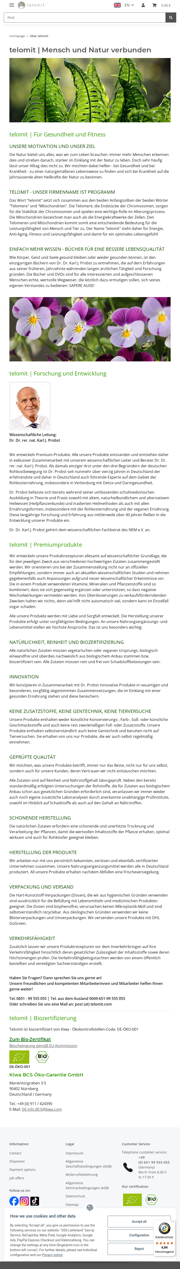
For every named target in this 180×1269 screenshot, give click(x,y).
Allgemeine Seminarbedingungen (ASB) (87, 1185)
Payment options (22, 1169)
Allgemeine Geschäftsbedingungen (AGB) (89, 1163)
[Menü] (172, 1223)
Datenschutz (75, 1196)
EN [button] (127, 5)
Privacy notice (68, 1255)
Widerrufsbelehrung (82, 1174)
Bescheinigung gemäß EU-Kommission (43, 1045)
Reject (137, 1249)
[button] (143, 5)
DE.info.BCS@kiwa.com (42, 1109)
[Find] (85, 17)
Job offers (16, 1178)
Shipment (17, 1161)
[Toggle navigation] (11, 3)
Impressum (74, 1153)
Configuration (138, 1235)
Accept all (138, 1221)
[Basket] (161, 5)
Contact (15, 1153)
